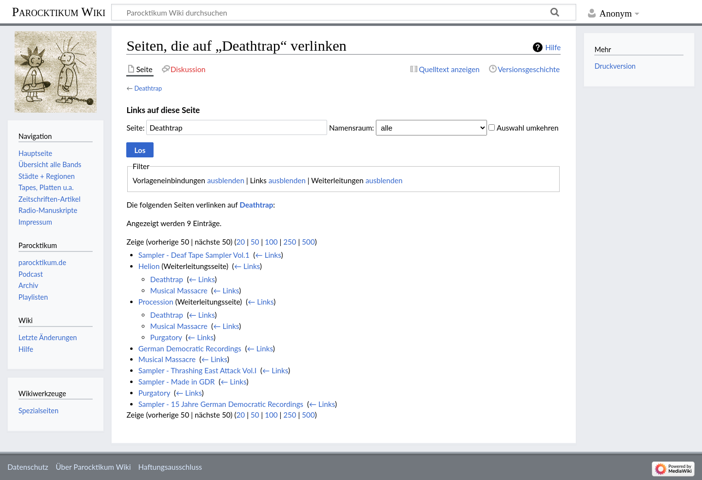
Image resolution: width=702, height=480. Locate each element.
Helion (149, 266)
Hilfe (553, 47)
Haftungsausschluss (170, 466)
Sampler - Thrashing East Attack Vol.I (197, 370)
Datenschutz (27, 466)
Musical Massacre (179, 290)
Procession (156, 301)
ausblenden (225, 180)
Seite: (135, 127)
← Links (268, 254)
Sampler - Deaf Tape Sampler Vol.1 (194, 254)
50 (255, 241)
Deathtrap (148, 88)
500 (308, 241)
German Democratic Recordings (189, 348)
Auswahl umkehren (528, 127)
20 (240, 241)
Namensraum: (351, 127)
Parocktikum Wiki (58, 11)
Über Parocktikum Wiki (93, 466)
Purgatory (166, 337)
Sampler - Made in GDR (176, 381)
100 (271, 241)
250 (289, 241)
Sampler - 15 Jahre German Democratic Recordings (220, 404)
